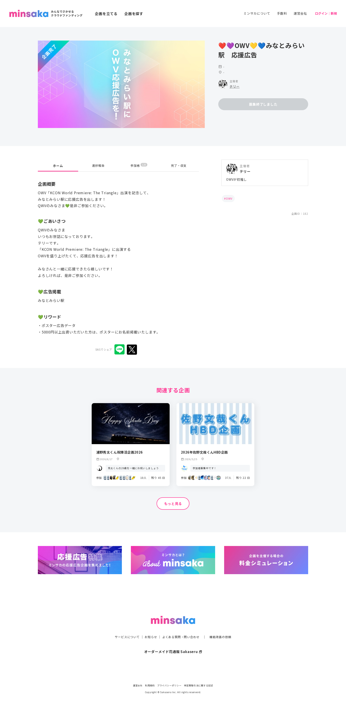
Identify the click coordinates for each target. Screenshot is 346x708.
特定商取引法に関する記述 (198, 685)
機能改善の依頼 (223, 628)
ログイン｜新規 (326, 13)
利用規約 (150, 685)
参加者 (139, 165)
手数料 (282, 13)
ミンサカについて (257, 13)
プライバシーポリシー (169, 685)
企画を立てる (106, 13)
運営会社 (300, 13)
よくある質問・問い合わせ (181, 628)
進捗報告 (98, 165)
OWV (229, 198)
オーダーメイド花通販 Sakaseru (173, 642)
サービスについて (124, 628)
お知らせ (149, 628)
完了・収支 (179, 165)
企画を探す (133, 13)
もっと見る (173, 503)
